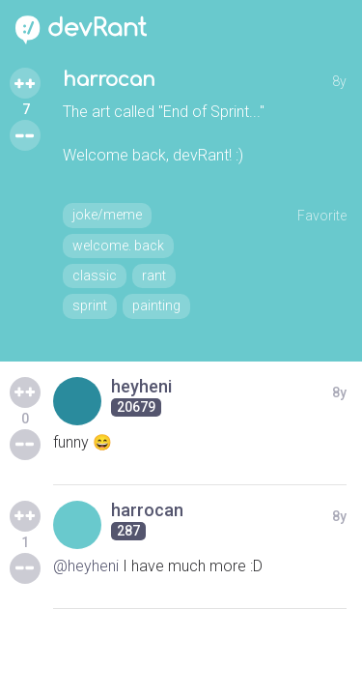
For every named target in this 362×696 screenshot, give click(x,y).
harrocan (109, 80)
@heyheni (86, 566)
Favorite (322, 215)
